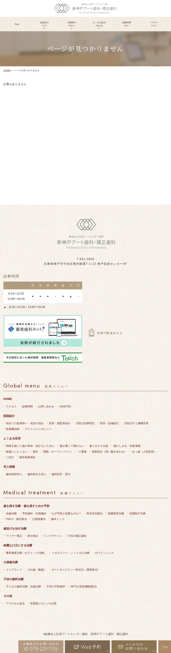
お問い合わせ (46, 406)
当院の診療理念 (85, 423)
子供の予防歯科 (55, 586)
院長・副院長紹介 (60, 423)
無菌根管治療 (116, 513)
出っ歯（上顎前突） (144, 451)
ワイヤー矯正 (14, 535)
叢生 (35, 451)
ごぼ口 (10, 457)
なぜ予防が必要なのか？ (66, 513)
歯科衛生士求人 (36, 474)
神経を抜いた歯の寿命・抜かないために (30, 445)
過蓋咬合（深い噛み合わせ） (109, 451)
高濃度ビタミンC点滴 (43, 603)
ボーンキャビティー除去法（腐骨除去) (75, 569)
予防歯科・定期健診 (34, 513)
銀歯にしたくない (17, 451)
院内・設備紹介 (109, 423)
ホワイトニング (104, 552)
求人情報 (9, 466)
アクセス (11, 406)
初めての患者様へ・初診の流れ (25, 423)
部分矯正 (32, 535)
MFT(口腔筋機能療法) (83, 586)
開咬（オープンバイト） (58, 451)
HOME (6, 70)
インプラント (14, 569)
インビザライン (52, 535)
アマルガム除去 (15, 603)
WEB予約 (65, 406)
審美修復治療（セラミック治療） (26, 552)
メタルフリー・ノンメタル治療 (71, 552)
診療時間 (27, 406)
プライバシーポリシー (38, 429)
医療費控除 (12, 429)
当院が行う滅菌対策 (136, 423)
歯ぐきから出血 (98, 445)
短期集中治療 (137, 513)
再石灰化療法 (94, 513)
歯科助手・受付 (61, 474)
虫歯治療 (11, 513)
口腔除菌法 (39, 519)
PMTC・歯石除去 (16, 519)
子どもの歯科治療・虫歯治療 (23, 586)
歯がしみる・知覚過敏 (127, 445)
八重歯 (82, 451)
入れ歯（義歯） (36, 569)
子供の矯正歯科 (77, 535)
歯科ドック (58, 519)
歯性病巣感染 (27, 457)
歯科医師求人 (14, 474)
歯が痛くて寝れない (72, 445)
